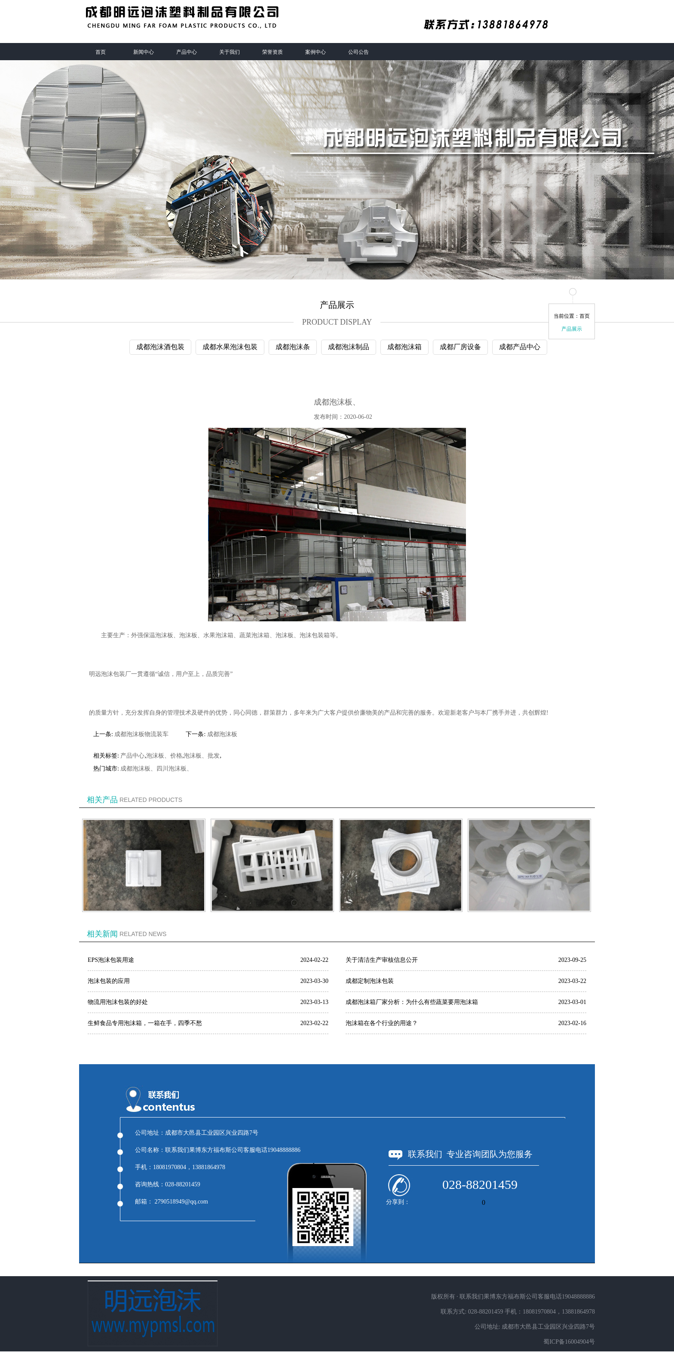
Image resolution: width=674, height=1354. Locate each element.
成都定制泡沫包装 (370, 981)
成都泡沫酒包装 (160, 346)
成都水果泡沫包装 (229, 346)
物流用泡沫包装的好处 (118, 1002)
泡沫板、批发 (202, 755)
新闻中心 (143, 52)
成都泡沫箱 (404, 346)
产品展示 (571, 329)
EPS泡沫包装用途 (111, 960)
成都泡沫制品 (348, 346)
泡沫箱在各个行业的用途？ (382, 1023)
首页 (100, 52)
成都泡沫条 (293, 346)
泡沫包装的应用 (109, 981)
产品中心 (186, 52)
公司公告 (358, 52)
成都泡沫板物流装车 (141, 734)
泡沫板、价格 (164, 755)
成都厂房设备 (460, 346)
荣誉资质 (272, 52)
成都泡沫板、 (138, 768)
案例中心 (315, 52)
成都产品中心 (519, 346)
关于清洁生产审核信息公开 (382, 960)
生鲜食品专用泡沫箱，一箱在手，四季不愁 (145, 1023)
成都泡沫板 (222, 734)
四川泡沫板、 (174, 768)
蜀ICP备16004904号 (569, 1342)
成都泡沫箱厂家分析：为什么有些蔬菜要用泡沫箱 (412, 1002)
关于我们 (229, 52)
